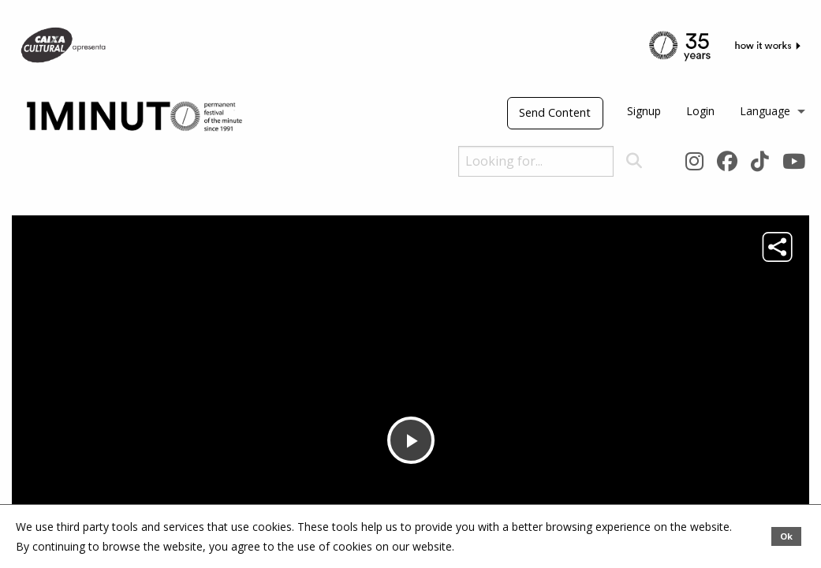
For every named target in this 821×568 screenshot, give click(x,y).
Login (700, 110)
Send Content (555, 112)
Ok (786, 536)
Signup (644, 110)
